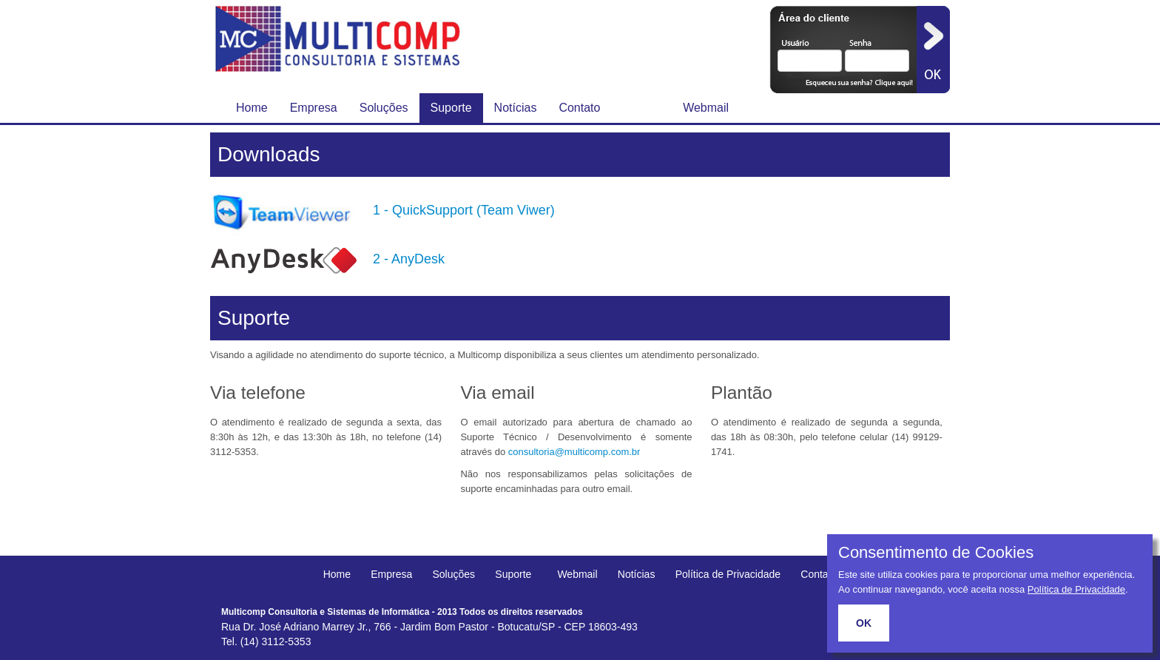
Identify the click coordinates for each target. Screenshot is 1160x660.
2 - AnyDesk (409, 259)
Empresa (313, 107)
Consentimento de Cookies (935, 552)
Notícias (515, 107)
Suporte (451, 107)
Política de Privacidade (727, 574)
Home (252, 107)
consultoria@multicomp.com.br (574, 451)
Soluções (384, 107)
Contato (579, 107)
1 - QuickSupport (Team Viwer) (464, 210)
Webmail (706, 107)
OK (863, 623)
